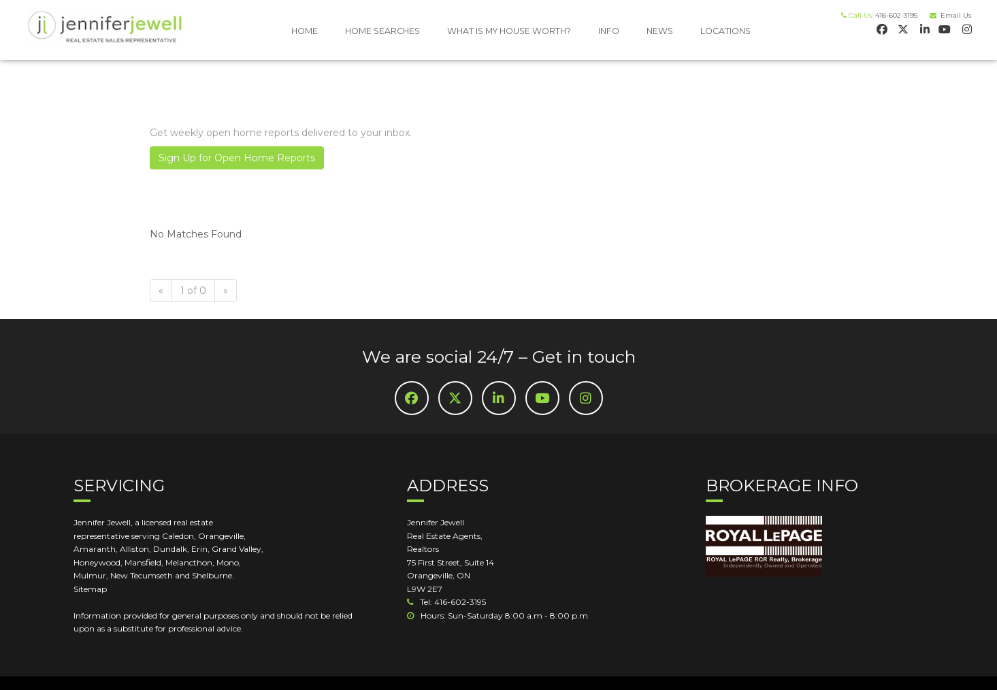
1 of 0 (193, 290)
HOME (304, 31)
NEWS (660, 31)
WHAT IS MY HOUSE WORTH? (509, 31)
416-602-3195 (896, 15)
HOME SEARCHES (382, 31)
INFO (608, 31)
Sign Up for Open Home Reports (237, 158)
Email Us (953, 15)
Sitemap (90, 589)
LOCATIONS (725, 31)
